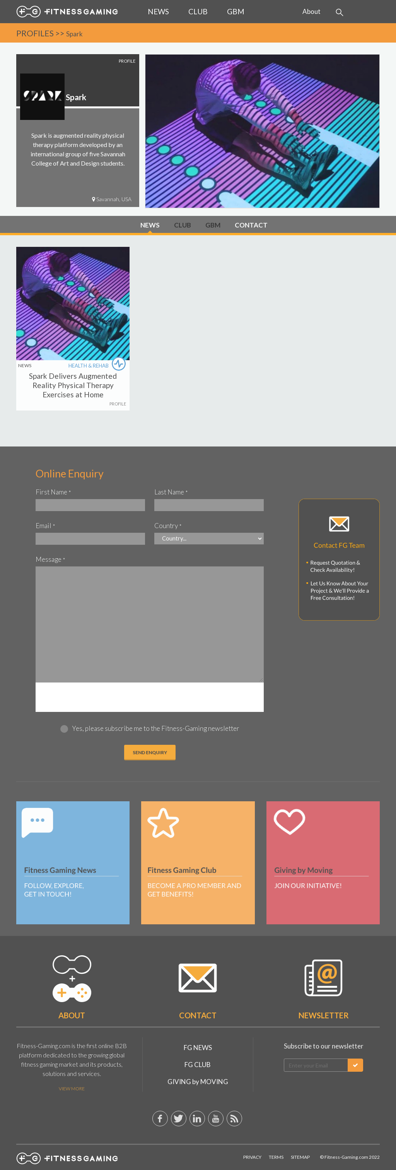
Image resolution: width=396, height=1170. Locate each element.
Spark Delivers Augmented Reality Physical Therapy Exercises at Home (73, 385)
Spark (74, 34)
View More (72, 1088)
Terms (276, 1157)
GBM (212, 225)
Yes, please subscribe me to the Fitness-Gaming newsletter (155, 728)
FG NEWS (198, 1047)
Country (168, 526)
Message (50, 559)
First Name (53, 492)
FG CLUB (197, 1065)
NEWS (150, 225)
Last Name (171, 492)
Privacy (252, 1157)
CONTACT (251, 225)
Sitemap (300, 1157)
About (311, 11)
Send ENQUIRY (150, 752)
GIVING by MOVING (197, 1082)
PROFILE (117, 403)
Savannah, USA (111, 199)
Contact (198, 1015)
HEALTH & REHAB (98, 366)
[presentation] (149, 697)
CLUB (182, 225)
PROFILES (35, 33)
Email (45, 526)
